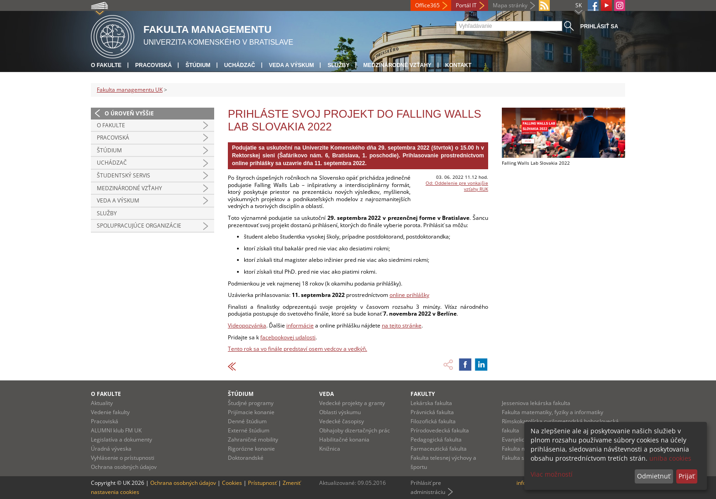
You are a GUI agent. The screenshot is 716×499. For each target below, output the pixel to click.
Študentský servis (123, 175)
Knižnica (329, 448)
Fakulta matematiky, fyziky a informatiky (552, 412)
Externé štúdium (248, 430)
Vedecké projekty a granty (352, 403)
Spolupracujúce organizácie (139, 225)
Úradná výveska (111, 448)
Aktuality (102, 403)
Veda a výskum (291, 65)
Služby (338, 65)
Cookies (232, 483)
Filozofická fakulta (433, 421)
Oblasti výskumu (340, 412)
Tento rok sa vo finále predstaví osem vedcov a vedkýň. (297, 349)
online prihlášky (409, 295)
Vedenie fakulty (110, 412)
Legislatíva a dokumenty (121, 439)
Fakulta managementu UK (130, 90)
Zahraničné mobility (253, 439)
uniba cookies (670, 458)
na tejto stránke (401, 325)
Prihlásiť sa (599, 26)
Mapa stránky (510, 5)
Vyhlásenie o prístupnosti (122, 458)
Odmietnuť (653, 476)
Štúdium (198, 65)
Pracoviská (153, 65)
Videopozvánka (247, 325)
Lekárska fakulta (431, 403)
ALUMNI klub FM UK (116, 430)
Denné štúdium (247, 421)
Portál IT (466, 5)
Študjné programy (251, 403)
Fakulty (423, 394)
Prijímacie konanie (251, 412)
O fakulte (106, 65)
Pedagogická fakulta (436, 439)
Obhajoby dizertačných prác (354, 430)
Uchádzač (239, 65)
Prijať (687, 476)
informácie (300, 325)
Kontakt (458, 65)
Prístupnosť (262, 483)
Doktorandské (245, 458)
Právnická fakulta (432, 412)
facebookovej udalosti (288, 337)
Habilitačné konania (344, 439)
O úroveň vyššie (129, 113)
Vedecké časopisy (341, 421)
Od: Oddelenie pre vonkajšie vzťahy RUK (457, 186)
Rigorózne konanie (251, 448)
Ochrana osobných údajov (124, 467)
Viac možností (552, 474)
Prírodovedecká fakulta (440, 430)
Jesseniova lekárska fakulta (536, 403)
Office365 (427, 5)
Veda (326, 394)
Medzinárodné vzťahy (397, 65)
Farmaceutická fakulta (439, 448)
